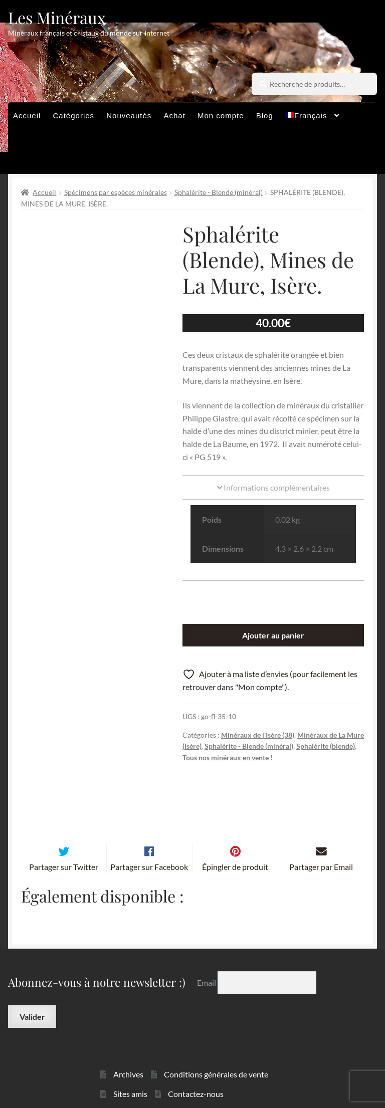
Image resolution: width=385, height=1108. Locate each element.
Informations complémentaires (273, 487)
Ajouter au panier (273, 635)
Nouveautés (128, 115)
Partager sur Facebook (149, 837)
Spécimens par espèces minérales (115, 192)
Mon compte (221, 115)
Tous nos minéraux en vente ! (227, 757)
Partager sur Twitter (63, 837)
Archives (128, 1045)
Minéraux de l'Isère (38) (257, 735)
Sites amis (130, 1065)
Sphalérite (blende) (325, 746)
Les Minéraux (57, 17)
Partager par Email (321, 837)
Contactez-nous (196, 1065)
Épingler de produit (235, 837)
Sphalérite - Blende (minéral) (218, 192)
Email (207, 953)
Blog (264, 115)
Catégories (74, 115)
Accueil (27, 115)
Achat (174, 115)
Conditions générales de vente (216, 1045)
